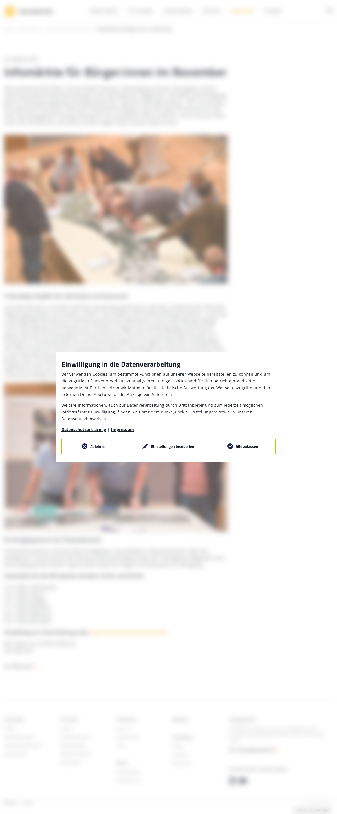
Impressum (122, 429)
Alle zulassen (247, 446)
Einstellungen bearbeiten (172, 446)
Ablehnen (98, 446)
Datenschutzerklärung (83, 429)
